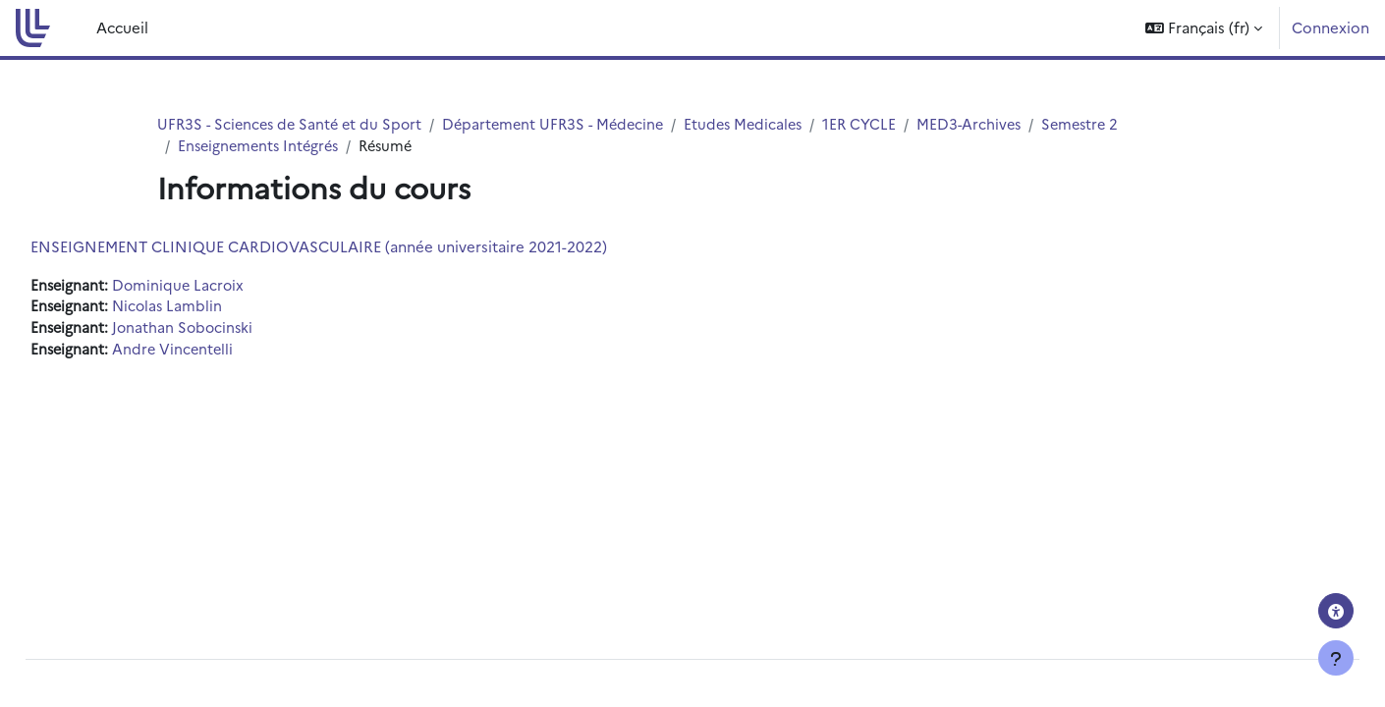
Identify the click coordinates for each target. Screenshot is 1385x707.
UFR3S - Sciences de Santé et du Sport (293, 124)
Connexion (1330, 27)
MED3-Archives (992, 124)
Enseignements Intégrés (262, 146)
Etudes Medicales (761, 124)
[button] (1204, 28)
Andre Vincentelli (220, 353)
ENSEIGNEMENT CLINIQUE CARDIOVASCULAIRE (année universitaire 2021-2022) (363, 247)
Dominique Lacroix (225, 286)
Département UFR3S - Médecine (565, 124)
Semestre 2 (1107, 124)
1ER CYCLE (881, 124)
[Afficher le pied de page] (1336, 658)
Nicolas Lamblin (214, 309)
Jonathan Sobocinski (230, 330)
